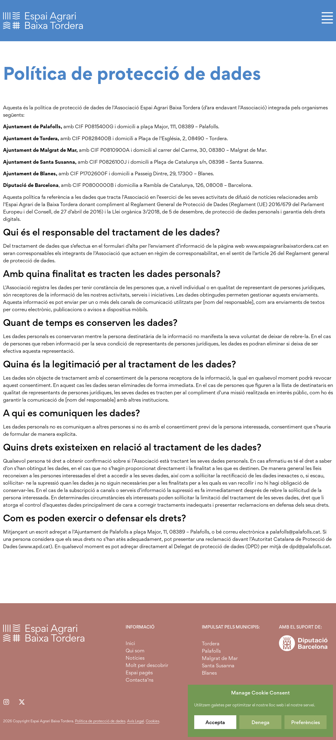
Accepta (215, 722)
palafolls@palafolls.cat (295, 532)
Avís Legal (135, 721)
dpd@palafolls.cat (309, 546)
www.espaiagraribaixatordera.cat (284, 246)
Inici (130, 643)
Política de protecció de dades (100, 721)
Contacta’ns (139, 680)
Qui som (135, 650)
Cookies (152, 721)
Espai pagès (139, 672)
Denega (261, 722)
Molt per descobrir (147, 665)
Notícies (135, 658)
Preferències (305, 722)
